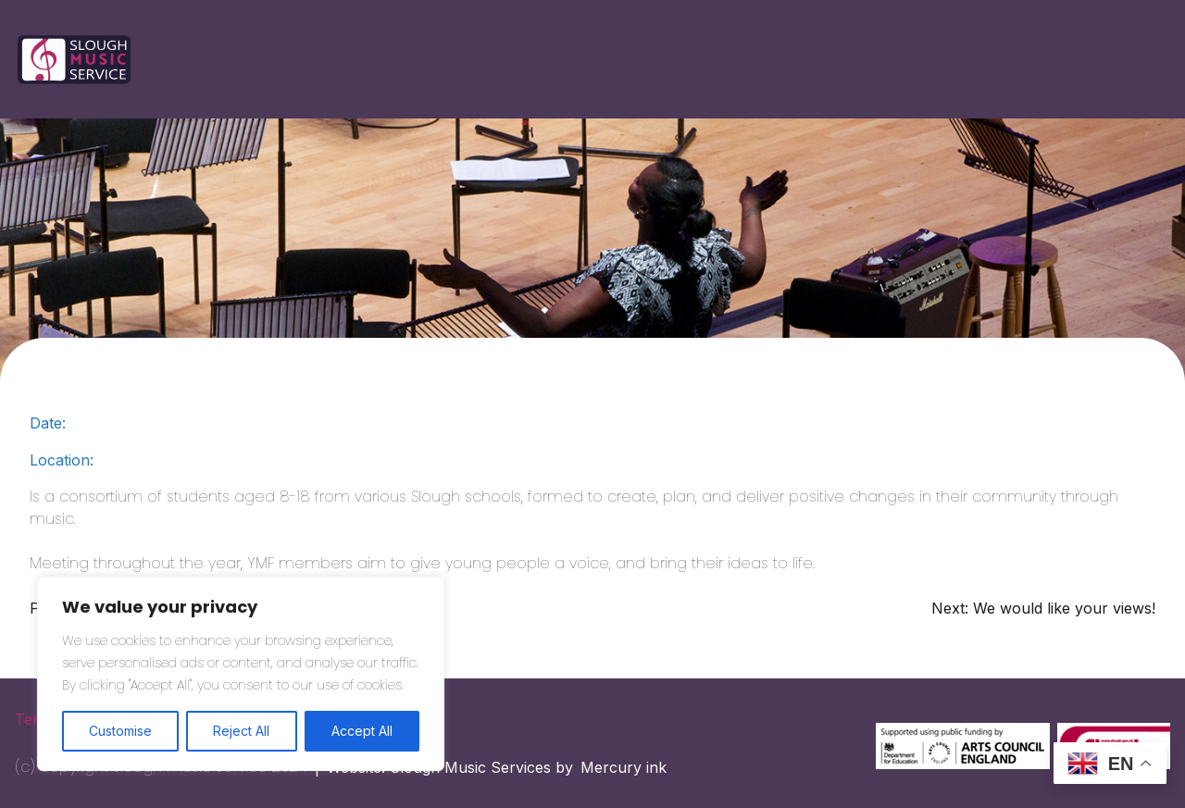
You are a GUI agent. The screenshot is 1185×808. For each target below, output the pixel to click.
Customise (120, 731)
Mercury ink (623, 767)
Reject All (241, 731)
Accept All (362, 731)
